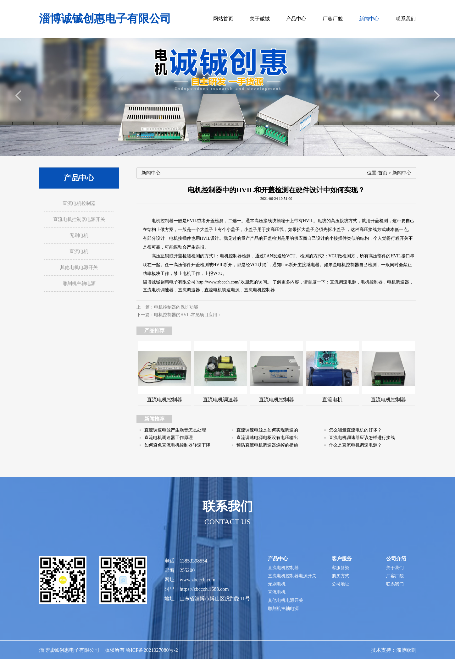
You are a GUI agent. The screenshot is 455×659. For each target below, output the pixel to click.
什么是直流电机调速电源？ (355, 445)
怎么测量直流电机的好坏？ (355, 430)
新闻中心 (401, 172)
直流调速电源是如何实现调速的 (267, 430)
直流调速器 (189, 290)
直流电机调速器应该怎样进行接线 (362, 437)
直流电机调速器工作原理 (168, 437)
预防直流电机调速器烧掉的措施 (267, 445)
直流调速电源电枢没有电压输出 (267, 437)
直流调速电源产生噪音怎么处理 (175, 430)
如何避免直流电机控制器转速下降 (177, 445)
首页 (382, 172)
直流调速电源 (343, 282)
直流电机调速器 (158, 290)
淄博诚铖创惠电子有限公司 (105, 19)
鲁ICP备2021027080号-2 (152, 650)
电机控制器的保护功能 (176, 307)
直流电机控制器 (259, 290)
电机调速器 (398, 282)
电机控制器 (163, 220)
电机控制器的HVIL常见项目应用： (188, 314)
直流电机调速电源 (222, 290)
